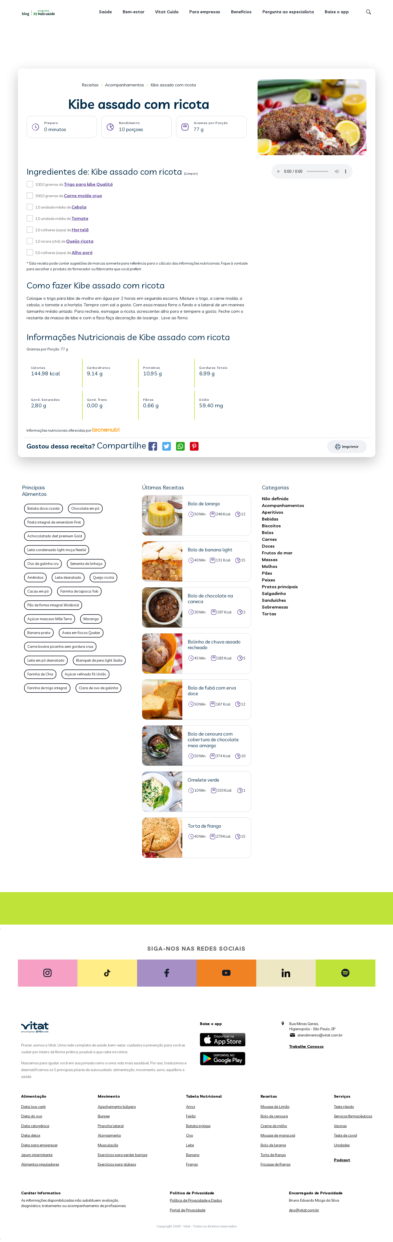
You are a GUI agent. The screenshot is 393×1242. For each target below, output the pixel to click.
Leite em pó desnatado (45, 660)
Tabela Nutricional (204, 1096)
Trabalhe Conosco (306, 1046)
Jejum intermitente (37, 1154)
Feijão (191, 1116)
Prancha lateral (111, 1125)
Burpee (104, 1116)
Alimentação (33, 1096)
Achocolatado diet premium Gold (54, 536)
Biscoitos (271, 525)
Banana (192, 1154)
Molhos (269, 566)
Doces (268, 546)
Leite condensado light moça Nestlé (56, 550)
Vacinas (340, 1125)
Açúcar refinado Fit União (85, 674)
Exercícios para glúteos (117, 1164)
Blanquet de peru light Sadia (99, 660)
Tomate (80, 218)
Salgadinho (274, 593)
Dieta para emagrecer (39, 1145)
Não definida (275, 498)
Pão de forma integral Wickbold (53, 605)
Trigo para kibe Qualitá (88, 184)
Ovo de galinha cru (43, 563)
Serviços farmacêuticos (353, 1116)
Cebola (79, 207)
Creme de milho (274, 1125)
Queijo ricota (79, 241)
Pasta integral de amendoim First (54, 522)
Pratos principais (280, 586)
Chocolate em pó (85, 508)
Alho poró (82, 252)
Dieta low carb (33, 1106)
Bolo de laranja (273, 1145)
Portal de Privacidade (187, 1210)
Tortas (269, 613)
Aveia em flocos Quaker (81, 632)
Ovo (189, 1135)
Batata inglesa (198, 1125)
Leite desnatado (68, 577)
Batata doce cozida (43, 508)
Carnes (269, 539)
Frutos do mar (277, 552)
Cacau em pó (38, 591)
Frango (192, 1164)
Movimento (109, 1096)
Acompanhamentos (124, 84)
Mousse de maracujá (278, 1135)
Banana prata (38, 632)
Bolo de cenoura (274, 1116)
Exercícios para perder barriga (122, 1154)
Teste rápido (344, 1106)
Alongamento (109, 1135)
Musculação (108, 1145)
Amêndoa (35, 577)
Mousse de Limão (275, 1106)
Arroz (190, 1106)
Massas (270, 559)
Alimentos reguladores (40, 1164)
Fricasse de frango (276, 1164)
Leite (190, 1145)
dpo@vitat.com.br (304, 1210)
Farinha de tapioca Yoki (79, 591)
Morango (91, 619)
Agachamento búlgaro (117, 1106)
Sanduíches (274, 600)
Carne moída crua (83, 195)
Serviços (342, 1096)
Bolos (268, 532)
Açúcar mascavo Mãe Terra (49, 619)
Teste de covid (345, 1135)
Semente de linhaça (86, 563)
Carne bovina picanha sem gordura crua (60, 646)
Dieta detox (30, 1135)
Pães (267, 573)
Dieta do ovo (31, 1116)
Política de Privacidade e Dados (196, 1200)
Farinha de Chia (40, 674)
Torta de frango (273, 1154)
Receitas (90, 84)
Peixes (268, 580)
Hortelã (80, 229)
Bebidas (270, 519)
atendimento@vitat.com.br (320, 1035)
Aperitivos (272, 512)
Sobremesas (275, 607)
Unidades (342, 1145)
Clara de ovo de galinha (98, 688)
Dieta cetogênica (35, 1125)
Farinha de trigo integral (47, 688)
